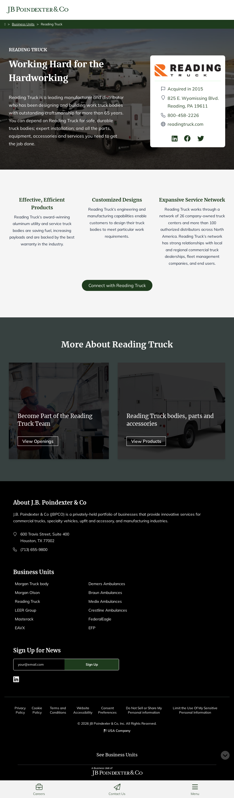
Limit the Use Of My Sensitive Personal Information (195, 710)
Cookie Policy (37, 710)
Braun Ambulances (105, 592)
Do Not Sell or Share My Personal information (144, 710)
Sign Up (92, 664)
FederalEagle (99, 619)
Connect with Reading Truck (117, 285)
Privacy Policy (20, 710)
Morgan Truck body (32, 583)
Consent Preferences (107, 710)
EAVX (20, 627)
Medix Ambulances (105, 601)
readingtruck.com (185, 124)
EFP (91, 627)
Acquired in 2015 (185, 89)
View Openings (37, 443)
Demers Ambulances (106, 583)
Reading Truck (27, 601)
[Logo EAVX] (37, 10)
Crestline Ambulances (107, 610)
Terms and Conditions (58, 710)
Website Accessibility (82, 710)
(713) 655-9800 (33, 549)
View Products (146, 443)
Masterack (24, 619)
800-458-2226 (183, 115)
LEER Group (25, 610)
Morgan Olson (27, 592)
